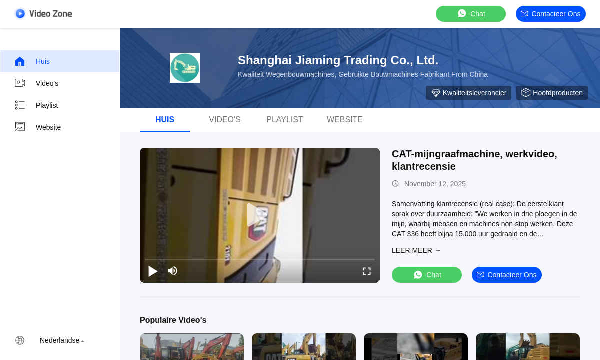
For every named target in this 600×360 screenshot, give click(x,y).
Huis (32, 62)
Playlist (36, 106)
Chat (471, 13)
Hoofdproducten (552, 93)
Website (37, 128)
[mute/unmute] (173, 271)
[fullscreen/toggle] (367, 271)
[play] (260, 215)
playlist (285, 120)
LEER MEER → (417, 250)
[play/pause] (153, 271)
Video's (36, 84)
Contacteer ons (550, 14)
